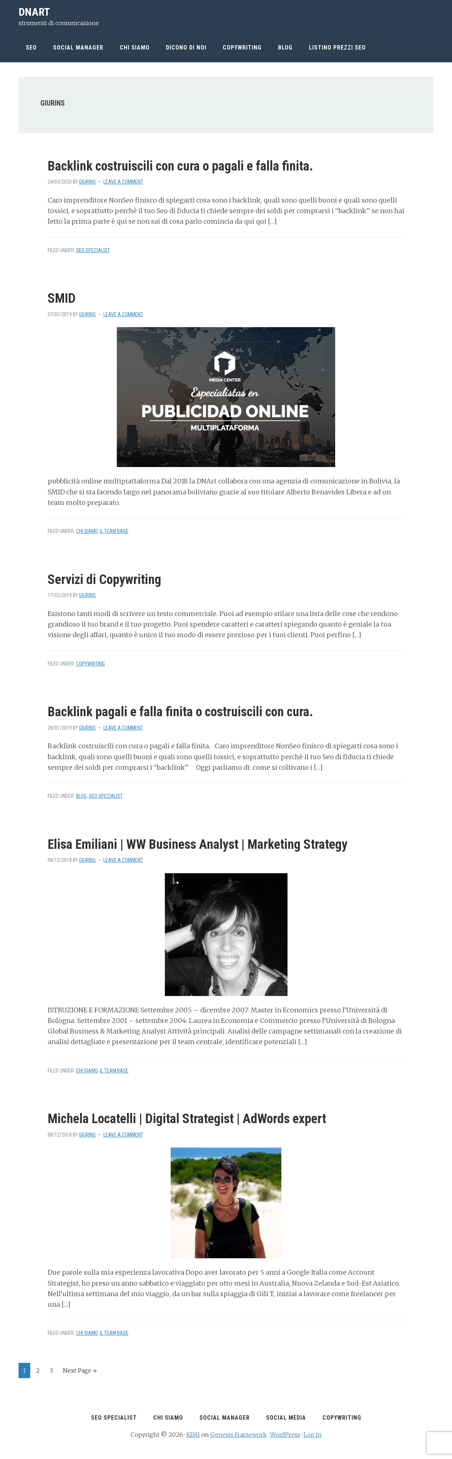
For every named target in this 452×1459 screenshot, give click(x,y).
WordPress (285, 1434)
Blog (81, 796)
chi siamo (87, 531)
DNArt (34, 11)
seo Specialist (93, 250)
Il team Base (114, 531)
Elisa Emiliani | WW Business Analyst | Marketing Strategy (198, 844)
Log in (313, 1434)
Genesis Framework (238, 1434)
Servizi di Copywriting (104, 579)
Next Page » (80, 1371)
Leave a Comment (123, 182)
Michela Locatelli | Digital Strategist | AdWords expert (187, 1118)
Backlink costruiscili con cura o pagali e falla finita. (180, 166)
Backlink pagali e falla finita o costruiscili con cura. (180, 711)
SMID (62, 298)
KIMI (193, 1434)
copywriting (90, 664)
